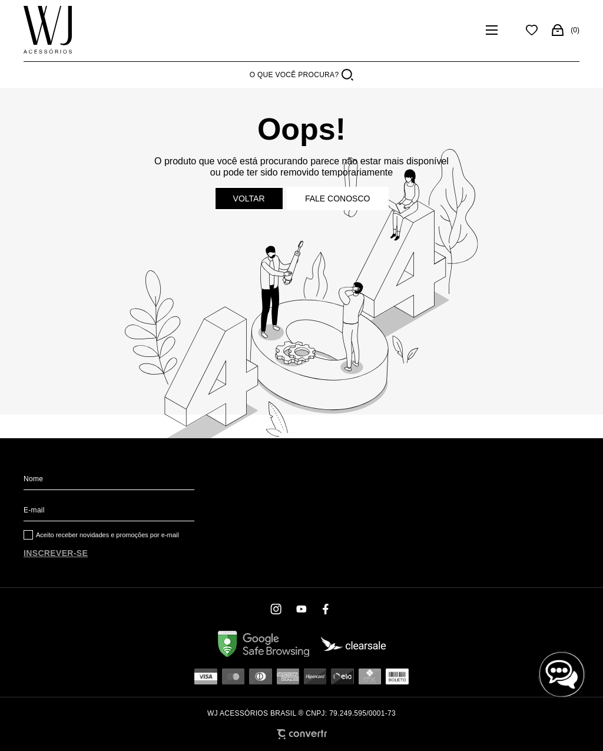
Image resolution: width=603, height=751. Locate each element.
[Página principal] (48, 30)
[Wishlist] (532, 30)
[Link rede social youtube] (301, 609)
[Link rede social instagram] (276, 609)
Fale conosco (337, 198)
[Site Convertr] (302, 734)
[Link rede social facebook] (326, 609)
